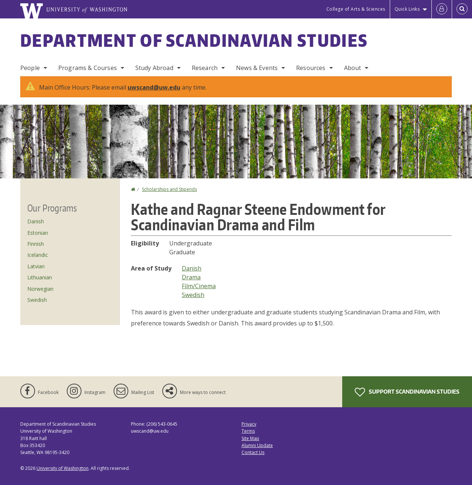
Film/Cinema (199, 286)
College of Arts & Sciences (355, 9)
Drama (191, 277)
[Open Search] (462, 9)
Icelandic (37, 254)
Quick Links (407, 9)
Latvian (36, 266)
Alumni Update (257, 445)
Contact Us (253, 452)
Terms (248, 431)
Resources (310, 68)
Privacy (249, 424)
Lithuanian (39, 277)
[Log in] (442, 9)
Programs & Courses (87, 68)
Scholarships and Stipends (169, 189)
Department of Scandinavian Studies (194, 40)
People (30, 68)
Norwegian (40, 288)
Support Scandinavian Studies (407, 392)
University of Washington (62, 468)
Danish (191, 268)
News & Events (257, 68)
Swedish (193, 295)
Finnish (35, 243)
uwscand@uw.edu (154, 87)
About (352, 68)
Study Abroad (154, 68)
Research (205, 68)
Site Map (250, 438)
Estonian (37, 232)
